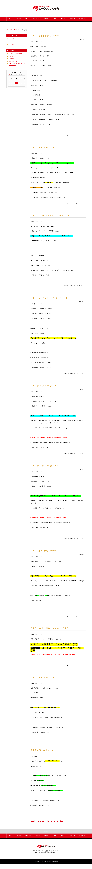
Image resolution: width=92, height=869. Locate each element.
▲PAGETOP (46, 837)
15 (57, 826)
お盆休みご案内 (13, 66)
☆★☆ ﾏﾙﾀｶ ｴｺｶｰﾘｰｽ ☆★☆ (42, 756)
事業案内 (63, 18)
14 (54, 826)
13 (51, 826)
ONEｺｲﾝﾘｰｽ (28, 18)
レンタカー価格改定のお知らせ (17, 59)
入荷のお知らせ (13, 64)
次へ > (61, 826)
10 (43, 826)
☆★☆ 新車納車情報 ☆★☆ (44, 41)
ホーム (11, 18)
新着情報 (19, 18)
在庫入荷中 (11, 61)
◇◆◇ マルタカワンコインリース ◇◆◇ (51, 221)
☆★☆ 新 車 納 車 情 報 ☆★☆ (44, 391)
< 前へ (32, 826)
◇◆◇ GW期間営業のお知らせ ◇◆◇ (49, 634)
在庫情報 (46, 18)
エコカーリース (37, 18)
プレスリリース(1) (13, 44)
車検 (55, 18)
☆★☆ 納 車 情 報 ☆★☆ (43, 153)
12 (48, 826)
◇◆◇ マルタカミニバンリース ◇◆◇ (49, 303)
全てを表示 (11, 49)
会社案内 (72, 18)
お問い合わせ (81, 18)
